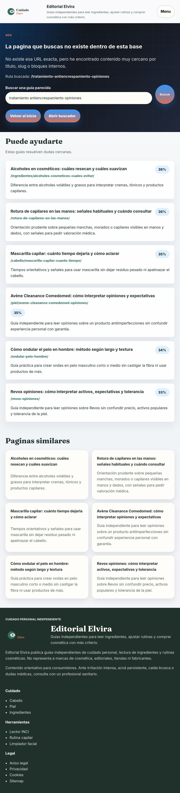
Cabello (16, 700)
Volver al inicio (23, 116)
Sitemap (16, 781)
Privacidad (19, 769)
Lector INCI (19, 731)
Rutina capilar (21, 737)
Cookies (16, 775)
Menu (166, 11)
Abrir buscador (62, 116)
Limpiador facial (23, 743)
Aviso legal (19, 763)
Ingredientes (20, 712)
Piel (13, 706)
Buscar (165, 94)
